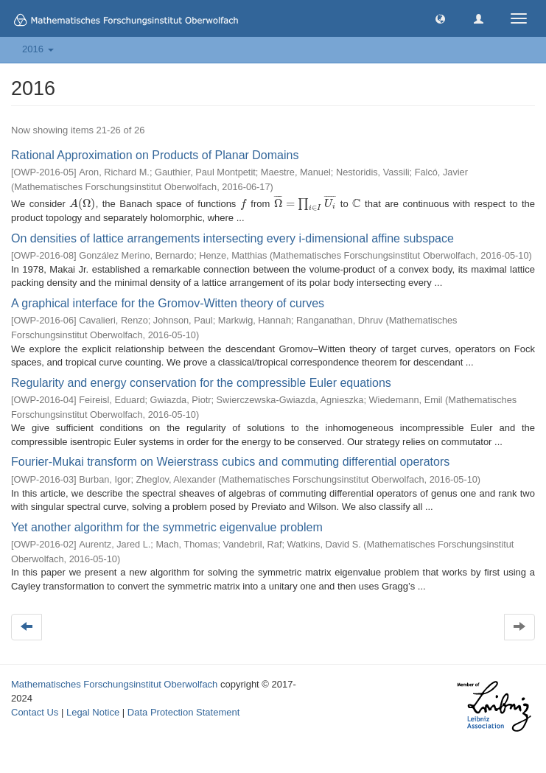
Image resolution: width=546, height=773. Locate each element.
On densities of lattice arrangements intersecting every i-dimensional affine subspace (232, 238)
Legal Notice (92, 712)
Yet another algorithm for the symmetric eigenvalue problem (167, 527)
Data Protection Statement (183, 712)
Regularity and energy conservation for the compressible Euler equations (201, 383)
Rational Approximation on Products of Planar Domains (154, 155)
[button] (440, 18)
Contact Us (34, 712)
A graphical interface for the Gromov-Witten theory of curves (167, 303)
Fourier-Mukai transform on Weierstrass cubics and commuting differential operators (230, 461)
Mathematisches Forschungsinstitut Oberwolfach (114, 684)
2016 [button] (38, 49)
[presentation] (82, 203)
